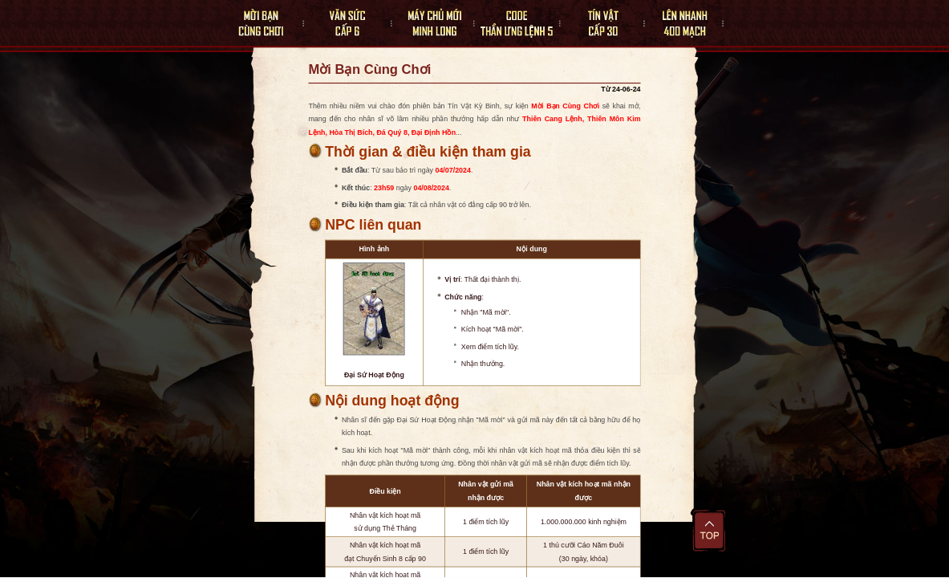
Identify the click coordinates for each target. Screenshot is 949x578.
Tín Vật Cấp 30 (597, 23)
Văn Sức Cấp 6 (337, 23)
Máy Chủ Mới (423, 23)
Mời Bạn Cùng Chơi (256, 23)
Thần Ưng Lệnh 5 (510, 23)
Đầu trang (709, 530)
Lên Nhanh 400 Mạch (682, 23)
